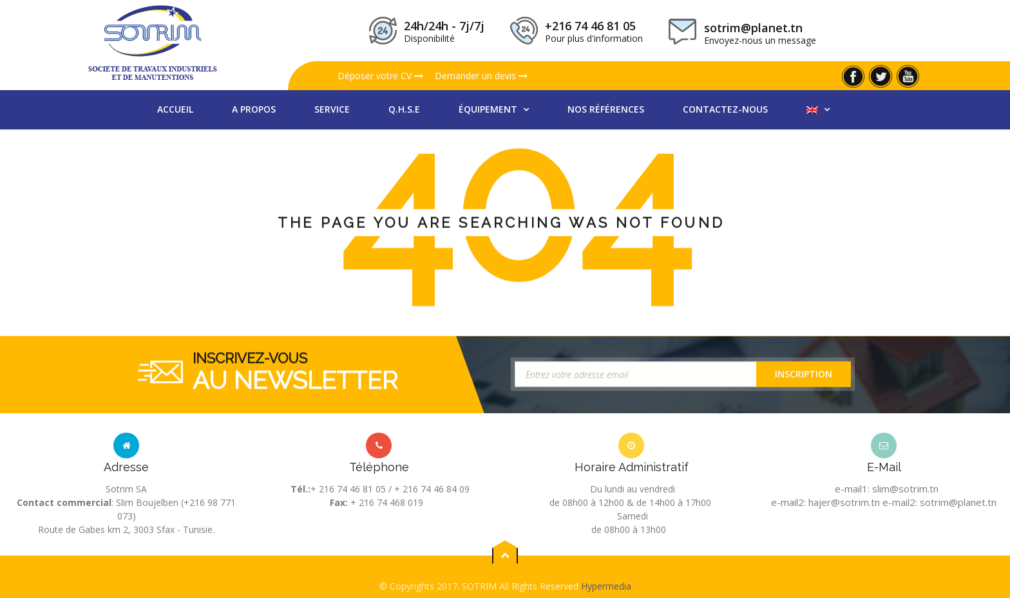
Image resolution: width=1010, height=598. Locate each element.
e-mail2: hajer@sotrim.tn (825, 502)
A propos (254, 109)
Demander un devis (481, 76)
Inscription (803, 376)
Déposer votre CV (380, 76)
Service (332, 109)
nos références (605, 109)
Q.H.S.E (404, 109)
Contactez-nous (725, 109)
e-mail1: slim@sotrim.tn (887, 488)
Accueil (175, 109)
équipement (489, 109)
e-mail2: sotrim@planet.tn (939, 502)
